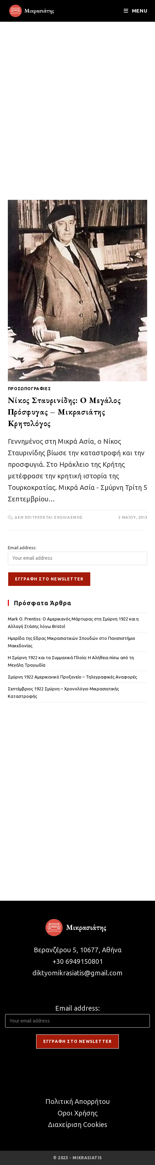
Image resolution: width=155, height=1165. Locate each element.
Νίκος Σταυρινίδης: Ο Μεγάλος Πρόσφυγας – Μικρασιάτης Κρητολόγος (64, 411)
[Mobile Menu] (136, 11)
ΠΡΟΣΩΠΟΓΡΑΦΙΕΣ (29, 388)
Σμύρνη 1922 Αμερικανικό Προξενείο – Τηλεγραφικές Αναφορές (72, 676)
